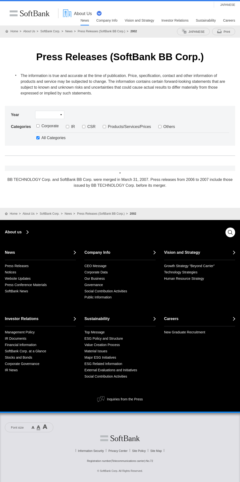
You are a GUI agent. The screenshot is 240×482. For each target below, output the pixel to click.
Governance (93, 285)
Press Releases (17, 266)
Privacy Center (118, 451)
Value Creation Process (102, 345)
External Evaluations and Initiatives (110, 370)
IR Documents (15, 338)
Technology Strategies (181, 272)
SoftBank (29, 13)
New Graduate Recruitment (184, 332)
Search (230, 232)
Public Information (98, 297)
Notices (10, 272)
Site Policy (139, 451)
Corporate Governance (22, 364)
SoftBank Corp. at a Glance (25, 351)
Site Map (156, 451)
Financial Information (20, 345)
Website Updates (18, 278)
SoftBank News (16, 291)
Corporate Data (96, 272)
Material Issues (95, 351)
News (68, 31)
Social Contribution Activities (105, 291)
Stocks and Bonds (18, 357)
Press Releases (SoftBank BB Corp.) (101, 31)
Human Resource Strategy (184, 278)
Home (14, 31)
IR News (11, 370)
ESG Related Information (103, 364)
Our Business (94, 278)
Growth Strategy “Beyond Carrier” (189, 266)
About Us (29, 31)
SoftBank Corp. (50, 31)
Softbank (120, 438)
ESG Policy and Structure (103, 338)
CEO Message (95, 266)
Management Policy (20, 332)
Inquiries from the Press (125, 399)
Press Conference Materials (26, 285)
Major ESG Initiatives (100, 357)
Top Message (94, 332)
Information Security (91, 451)
